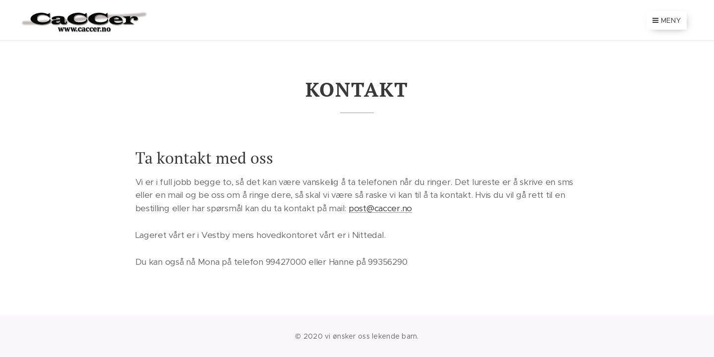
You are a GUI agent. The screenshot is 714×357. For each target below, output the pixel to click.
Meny (667, 20)
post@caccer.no (380, 208)
